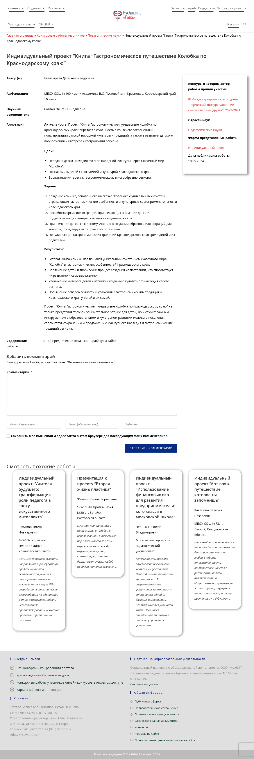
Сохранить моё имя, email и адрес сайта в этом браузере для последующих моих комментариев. (89, 436)
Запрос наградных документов (156, 721)
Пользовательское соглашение (156, 708)
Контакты (141, 727)
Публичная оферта (148, 701)
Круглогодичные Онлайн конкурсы (42, 675)
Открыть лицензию (144, 684)
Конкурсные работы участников (61, 35)
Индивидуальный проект (207, 148)
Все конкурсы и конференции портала (45, 668)
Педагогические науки (105, 35)
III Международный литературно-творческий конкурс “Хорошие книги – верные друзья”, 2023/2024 (214, 104)
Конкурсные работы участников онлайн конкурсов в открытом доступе (69, 682)
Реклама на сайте (147, 734)
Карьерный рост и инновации (39, 690)
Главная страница (20, 35)
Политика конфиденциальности (157, 714)
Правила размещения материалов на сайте (165, 740)
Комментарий (19, 372)
